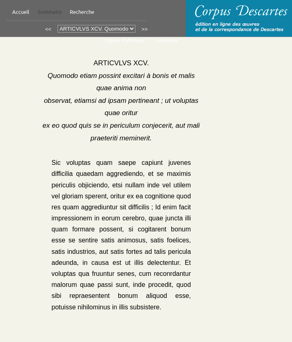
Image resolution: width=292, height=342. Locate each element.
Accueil (20, 11)
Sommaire (50, 11)
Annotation (167, 40)
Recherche (82, 11)
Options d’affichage (124, 40)
